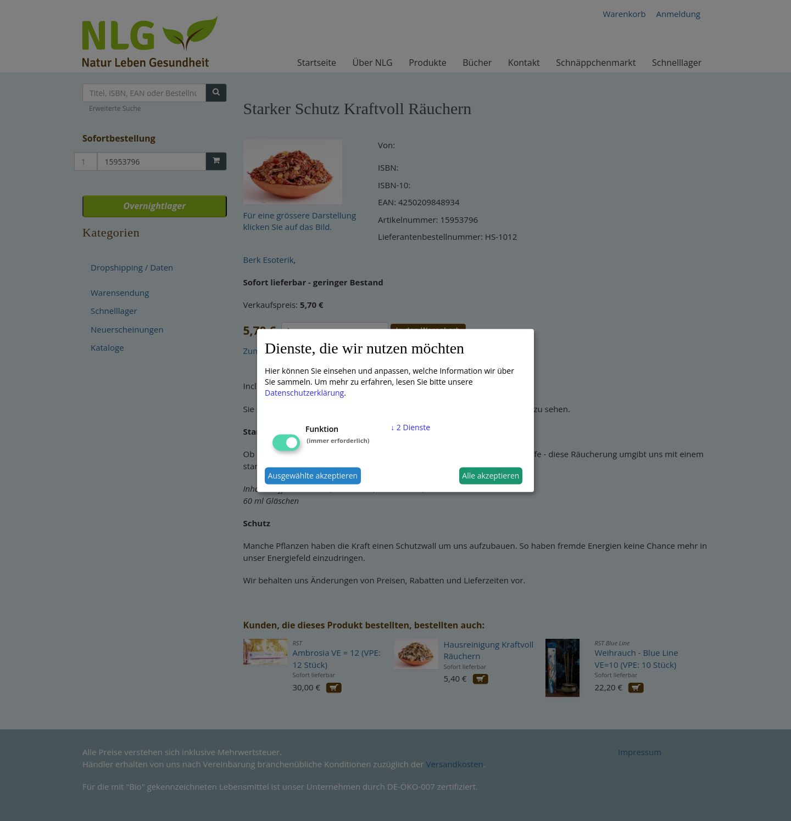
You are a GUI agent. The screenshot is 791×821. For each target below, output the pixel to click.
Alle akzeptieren (490, 475)
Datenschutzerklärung (304, 392)
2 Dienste (410, 426)
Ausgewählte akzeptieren (313, 475)
